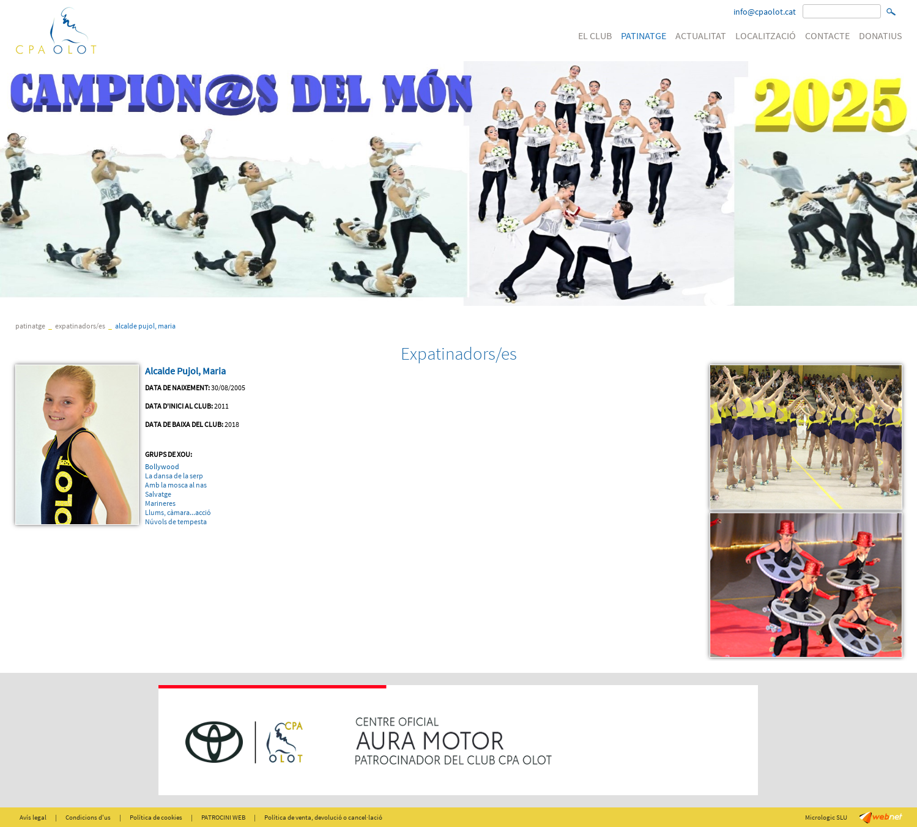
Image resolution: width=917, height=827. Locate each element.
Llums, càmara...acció (178, 512)
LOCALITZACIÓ (765, 35)
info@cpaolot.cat (764, 11)
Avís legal (33, 817)
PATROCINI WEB (223, 817)
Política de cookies (156, 817)
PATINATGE (643, 35)
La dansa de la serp (174, 475)
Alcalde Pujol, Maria (145, 325)
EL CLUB (595, 35)
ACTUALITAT (700, 35)
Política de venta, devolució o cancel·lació (323, 817)
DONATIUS (880, 35)
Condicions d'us (88, 817)
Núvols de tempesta (176, 521)
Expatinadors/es (80, 325)
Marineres (160, 503)
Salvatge (158, 494)
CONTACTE (827, 35)
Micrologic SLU (826, 817)
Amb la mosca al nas (176, 484)
